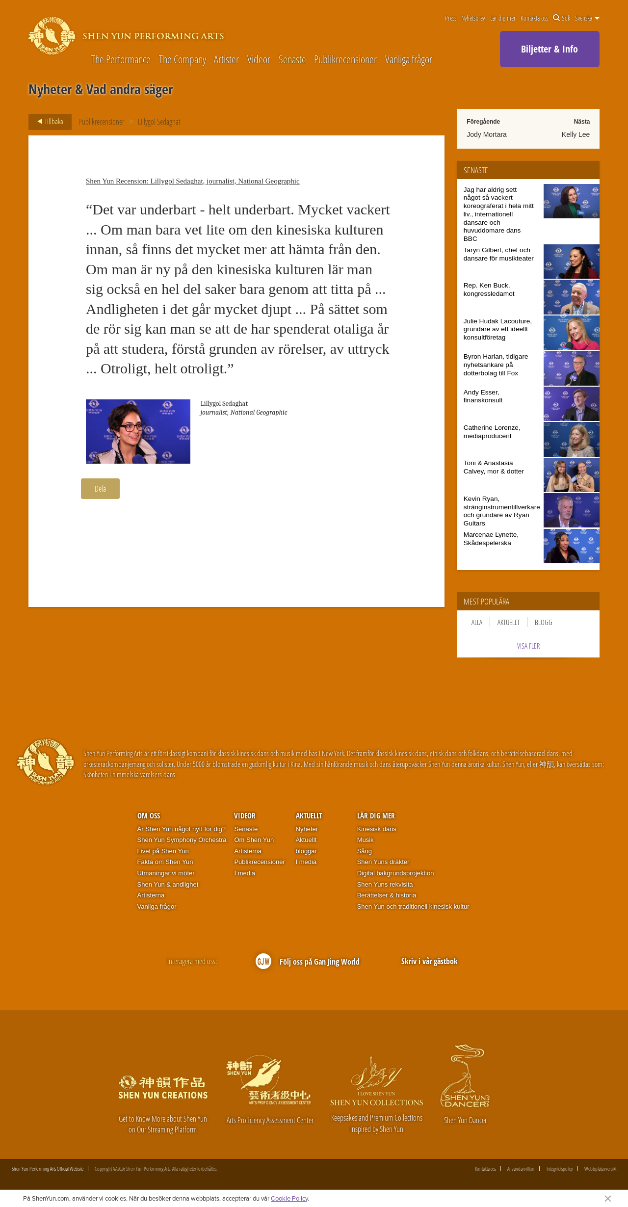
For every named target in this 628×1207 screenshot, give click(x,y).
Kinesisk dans (376, 829)
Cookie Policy (289, 1198)
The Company (182, 59)
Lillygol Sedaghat (159, 121)
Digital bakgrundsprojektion (395, 873)
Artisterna (151, 895)
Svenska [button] (587, 18)
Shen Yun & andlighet (168, 884)
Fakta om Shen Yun (165, 862)
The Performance (121, 59)
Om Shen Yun (254, 839)
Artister (226, 59)
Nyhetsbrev (473, 18)
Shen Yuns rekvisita (385, 884)
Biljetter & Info (549, 48)
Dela (100, 488)
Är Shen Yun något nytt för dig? (181, 829)
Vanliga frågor (408, 59)
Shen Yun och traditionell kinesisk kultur (413, 906)
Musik (365, 839)
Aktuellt (508, 622)
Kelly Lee (576, 134)
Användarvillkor (521, 1168)
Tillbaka (47, 122)
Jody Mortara (487, 134)
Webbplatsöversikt (600, 1168)
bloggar (306, 851)
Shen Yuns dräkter (383, 862)
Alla (476, 622)
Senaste (292, 59)
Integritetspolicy (560, 1168)
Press (450, 18)
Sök (561, 18)
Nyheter (307, 829)
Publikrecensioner (345, 59)
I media (244, 873)
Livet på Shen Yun (163, 851)
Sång (364, 851)
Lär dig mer (503, 18)
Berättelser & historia (387, 895)
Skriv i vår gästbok (429, 961)
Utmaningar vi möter (166, 873)
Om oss (148, 815)
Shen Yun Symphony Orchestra (182, 839)
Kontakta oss (534, 18)
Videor (258, 59)
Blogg (543, 622)
